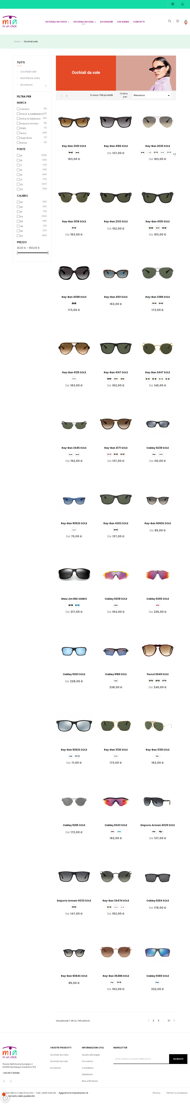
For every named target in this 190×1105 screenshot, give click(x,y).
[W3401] (157, 760)
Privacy (156, 1096)
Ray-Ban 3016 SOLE (74, 225)
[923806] (161, 458)
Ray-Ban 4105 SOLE (158, 225)
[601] (151, 232)
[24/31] (151, 684)
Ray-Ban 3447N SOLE (116, 904)
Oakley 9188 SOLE (116, 678)
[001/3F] (162, 156)
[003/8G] (161, 307)
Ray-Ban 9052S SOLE (74, 527)
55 (33, 211)
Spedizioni (87, 1078)
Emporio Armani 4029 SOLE (158, 829)
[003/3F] (169, 156)
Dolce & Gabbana (33, 122)
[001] (142, 156)
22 (33, 193)
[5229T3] (74, 911)
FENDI (33, 132)
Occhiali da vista (59, 1058)
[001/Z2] (122, 911)
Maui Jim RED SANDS (74, 603)
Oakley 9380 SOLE (157, 980)
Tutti (21, 66)
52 (33, 239)
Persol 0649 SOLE (158, 678)
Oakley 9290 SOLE (157, 603)
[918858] (115, 684)
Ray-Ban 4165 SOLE (116, 150)
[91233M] (119, 986)
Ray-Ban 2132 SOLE (116, 225)
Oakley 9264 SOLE (157, 904)
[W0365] (74, 232)
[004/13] (154, 307)
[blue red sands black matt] (77, 609)
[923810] (154, 458)
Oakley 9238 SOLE (157, 452)
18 (33, 164)
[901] (70, 156)
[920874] (115, 609)
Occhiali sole (28, 75)
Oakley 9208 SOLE (116, 603)
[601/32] (74, 383)
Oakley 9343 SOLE (116, 829)
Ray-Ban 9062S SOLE (74, 753)
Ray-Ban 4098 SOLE (74, 301)
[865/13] (115, 458)
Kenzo (33, 146)
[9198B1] (167, 383)
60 (33, 206)
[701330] (77, 760)
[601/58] (109, 383)
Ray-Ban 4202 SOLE (115, 527)
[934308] (112, 835)
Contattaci (88, 1071)
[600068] (109, 458)
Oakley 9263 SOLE (74, 678)
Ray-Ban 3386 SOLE (157, 301)
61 (33, 215)
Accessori (26, 88)
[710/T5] (122, 458)
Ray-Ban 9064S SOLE (74, 980)
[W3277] (149, 156)
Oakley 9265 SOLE (74, 829)
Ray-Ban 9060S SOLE (158, 527)
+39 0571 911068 (11, 1076)
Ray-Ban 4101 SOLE (115, 301)
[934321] (119, 835)
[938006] (157, 986)
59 (33, 235)
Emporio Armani (33, 127)
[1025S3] (164, 684)
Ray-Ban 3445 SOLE (74, 452)
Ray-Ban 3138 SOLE (157, 753)
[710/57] (122, 383)
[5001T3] (161, 835)
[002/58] (77, 458)
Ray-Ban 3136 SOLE (116, 753)
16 (33, 178)
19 (33, 159)
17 (33, 169)
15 (33, 174)
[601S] (164, 232)
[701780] (70, 760)
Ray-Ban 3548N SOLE (116, 980)
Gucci (33, 137)
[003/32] (155, 156)
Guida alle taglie (91, 1058)
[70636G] (74, 533)
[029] (154, 383)
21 (33, 183)
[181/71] (115, 760)
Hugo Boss (33, 142)
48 (33, 230)
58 (33, 225)
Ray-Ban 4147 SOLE (116, 376)
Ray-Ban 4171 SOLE (115, 452)
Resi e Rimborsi (90, 1085)
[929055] (157, 609)
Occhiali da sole (59, 1065)
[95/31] (157, 684)
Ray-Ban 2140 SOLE (74, 150)
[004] (70, 458)
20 (33, 188)
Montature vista (30, 82)
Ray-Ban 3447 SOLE (157, 376)
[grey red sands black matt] (70, 609)
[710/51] (157, 232)
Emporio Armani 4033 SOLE (74, 904)
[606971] (115, 533)
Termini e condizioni (176, 1096)
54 (33, 220)
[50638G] (154, 835)
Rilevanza (152, 99)
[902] (77, 156)
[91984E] (161, 383)
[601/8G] (74, 307)
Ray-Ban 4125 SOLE (74, 376)
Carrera (33, 113)
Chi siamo (87, 1065)
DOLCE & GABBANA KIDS (33, 117)
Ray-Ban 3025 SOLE (157, 150)
